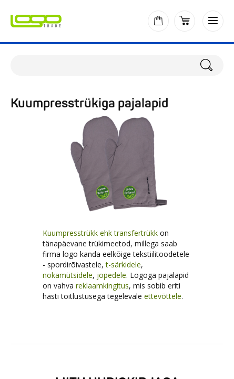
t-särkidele (123, 265)
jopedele (111, 275)
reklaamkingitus (102, 286)
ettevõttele (162, 296)
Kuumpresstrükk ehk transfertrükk (100, 233)
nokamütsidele (68, 275)
